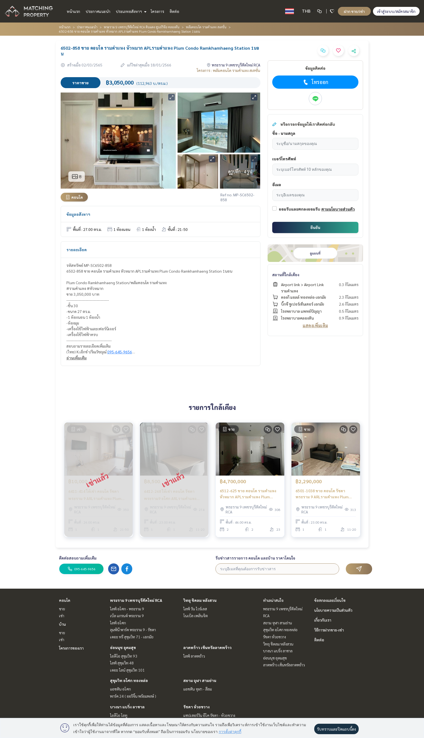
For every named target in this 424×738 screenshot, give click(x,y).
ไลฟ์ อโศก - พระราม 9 (127, 608)
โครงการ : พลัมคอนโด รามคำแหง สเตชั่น (228, 70)
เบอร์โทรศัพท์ (284, 158)
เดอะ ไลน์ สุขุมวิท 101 (127, 669)
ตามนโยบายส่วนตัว (338, 208)
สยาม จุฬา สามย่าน (199, 680)
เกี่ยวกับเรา (322, 619)
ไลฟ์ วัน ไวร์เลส (195, 608)
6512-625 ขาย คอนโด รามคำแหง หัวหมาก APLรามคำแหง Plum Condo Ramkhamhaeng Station (248, 494)
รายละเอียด (76, 249)
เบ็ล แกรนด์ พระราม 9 (127, 615)
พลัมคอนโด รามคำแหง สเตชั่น (206, 27)
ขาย (62, 608)
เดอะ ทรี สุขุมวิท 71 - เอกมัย (131, 636)
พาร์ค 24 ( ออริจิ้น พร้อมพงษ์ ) (133, 696)
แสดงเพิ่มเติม (315, 325)
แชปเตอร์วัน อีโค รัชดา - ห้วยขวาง (209, 715)
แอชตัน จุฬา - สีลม (197, 688)
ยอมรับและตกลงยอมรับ (299, 208)
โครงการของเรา (71, 647)
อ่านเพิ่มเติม (76, 357)
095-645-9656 (119, 351)
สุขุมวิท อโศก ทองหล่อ (129, 680)
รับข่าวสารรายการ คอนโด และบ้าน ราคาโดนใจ (255, 557)
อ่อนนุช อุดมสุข (123, 647)
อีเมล (276, 184)
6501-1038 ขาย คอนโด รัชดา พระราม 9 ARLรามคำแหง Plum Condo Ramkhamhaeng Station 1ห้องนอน (324, 494)
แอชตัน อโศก (120, 688)
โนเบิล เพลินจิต (195, 615)
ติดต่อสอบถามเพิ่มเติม (78, 557)
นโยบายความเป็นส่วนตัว (333, 610)
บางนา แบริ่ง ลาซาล (127, 706)
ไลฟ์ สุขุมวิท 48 (122, 662)
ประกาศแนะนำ (98, 11)
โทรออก (315, 82)
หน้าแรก (73, 11)
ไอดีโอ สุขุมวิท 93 (123, 655)
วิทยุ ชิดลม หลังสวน (200, 600)
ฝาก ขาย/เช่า (354, 11)
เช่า (61, 615)
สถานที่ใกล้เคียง (285, 274)
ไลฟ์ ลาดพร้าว (194, 655)
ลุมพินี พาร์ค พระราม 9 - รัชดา (133, 629)
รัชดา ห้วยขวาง (196, 706)
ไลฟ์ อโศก (118, 622)
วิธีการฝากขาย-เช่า (329, 629)
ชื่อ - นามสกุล (283, 133)
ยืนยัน (315, 227)
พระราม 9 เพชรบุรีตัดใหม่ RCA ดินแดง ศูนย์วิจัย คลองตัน (141, 27)
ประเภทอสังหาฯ (130, 11)
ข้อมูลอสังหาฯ (78, 214)
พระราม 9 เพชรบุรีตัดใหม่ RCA (136, 600)
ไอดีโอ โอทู (118, 715)
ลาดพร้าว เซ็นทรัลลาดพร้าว (207, 647)
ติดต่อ (174, 11)
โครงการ (157, 11)
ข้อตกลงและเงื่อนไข (330, 600)
